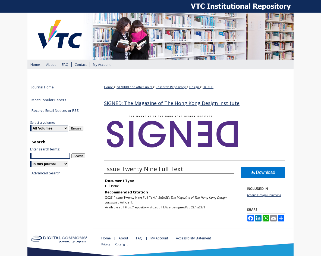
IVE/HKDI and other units (135, 87)
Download (263, 172)
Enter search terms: (45, 149)
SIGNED (208, 87)
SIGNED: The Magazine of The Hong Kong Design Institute (172, 103)
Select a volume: (42, 122)
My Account (159, 238)
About (124, 238)
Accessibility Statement (193, 238)
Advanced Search (46, 173)
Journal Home (43, 87)
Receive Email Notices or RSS (55, 110)
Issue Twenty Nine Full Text (144, 169)
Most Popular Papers (49, 99)
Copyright (121, 244)
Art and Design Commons (264, 195)
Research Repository (171, 87)
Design (194, 87)
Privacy (106, 244)
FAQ (139, 238)
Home (109, 87)
